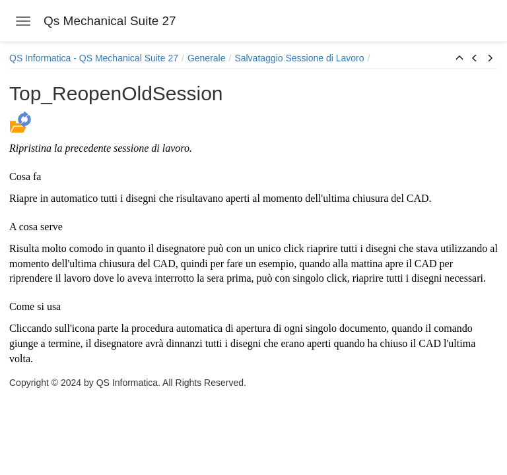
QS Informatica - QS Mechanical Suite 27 (93, 58)
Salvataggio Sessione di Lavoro (299, 58)
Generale (206, 58)
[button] (459, 58)
